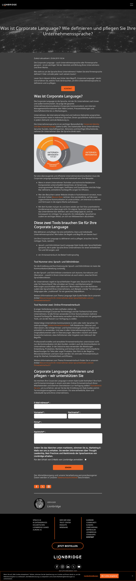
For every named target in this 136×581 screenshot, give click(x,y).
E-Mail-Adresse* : (42, 402)
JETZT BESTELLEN (68, 546)
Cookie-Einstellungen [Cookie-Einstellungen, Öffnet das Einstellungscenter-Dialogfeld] (91, 576)
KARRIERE (90, 520)
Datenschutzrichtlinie (68, 477)
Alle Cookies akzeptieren (109, 576)
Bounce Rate (57, 197)
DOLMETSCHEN (39, 525)
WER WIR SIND (65, 520)
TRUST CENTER (65, 522)
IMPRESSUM (91, 530)
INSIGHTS (63, 525)
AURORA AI (37, 530)
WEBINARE (64, 527)
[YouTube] (79, 566)
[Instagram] (62, 566)
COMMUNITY (91, 522)
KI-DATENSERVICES (40, 522)
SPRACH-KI (37, 520)
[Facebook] (57, 566)
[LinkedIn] (68, 566)
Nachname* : (74, 412)
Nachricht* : (39, 431)
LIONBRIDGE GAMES (41, 527)
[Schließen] (132, 575)
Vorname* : (39, 412)
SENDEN (68, 467)
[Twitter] (73, 566)
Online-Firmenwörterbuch (59, 325)
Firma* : (38, 422)
